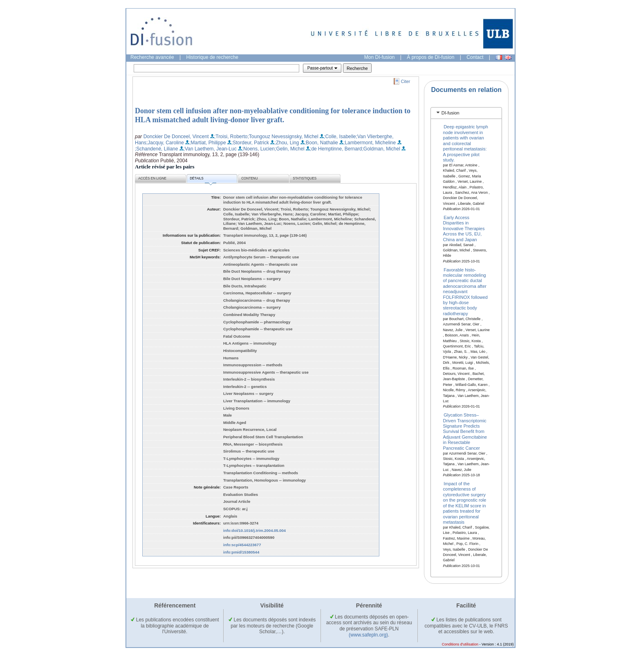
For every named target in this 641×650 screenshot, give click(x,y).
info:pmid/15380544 (241, 552)
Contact (474, 57)
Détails (203, 180)
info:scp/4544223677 (242, 544)
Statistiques (304, 178)
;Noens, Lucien (258, 149)
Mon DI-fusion (379, 57)
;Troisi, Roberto (231, 136)
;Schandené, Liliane (156, 149)
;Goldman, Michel (381, 149)
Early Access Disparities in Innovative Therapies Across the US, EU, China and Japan (464, 228)
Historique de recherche (212, 57)
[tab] (466, 113)
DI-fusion (450, 112)
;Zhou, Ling (286, 143)
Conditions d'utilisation (460, 644)
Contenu (249, 178)
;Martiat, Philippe (207, 143)
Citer (405, 81)
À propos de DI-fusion (430, 57)
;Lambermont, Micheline (369, 143)
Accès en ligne (152, 178)
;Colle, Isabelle (340, 136)
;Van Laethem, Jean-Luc (210, 149)
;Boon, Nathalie (321, 143)
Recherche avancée (152, 57)
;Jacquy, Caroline (165, 143)
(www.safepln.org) (368, 635)
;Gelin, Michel (290, 149)
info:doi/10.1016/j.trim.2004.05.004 (254, 530)
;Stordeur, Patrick (250, 143)
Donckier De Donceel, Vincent (176, 136)
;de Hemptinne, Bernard (336, 149)
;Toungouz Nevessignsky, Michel (283, 136)
